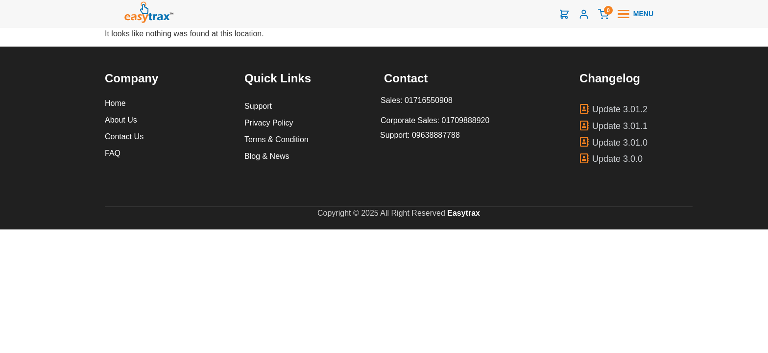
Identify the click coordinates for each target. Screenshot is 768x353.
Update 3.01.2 (620, 109)
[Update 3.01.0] (584, 142)
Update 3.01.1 (620, 126)
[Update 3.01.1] (584, 125)
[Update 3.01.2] (584, 109)
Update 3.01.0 (620, 143)
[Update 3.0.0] (584, 158)
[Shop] (564, 14)
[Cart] (603, 14)
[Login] (583, 14)
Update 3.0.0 (617, 159)
